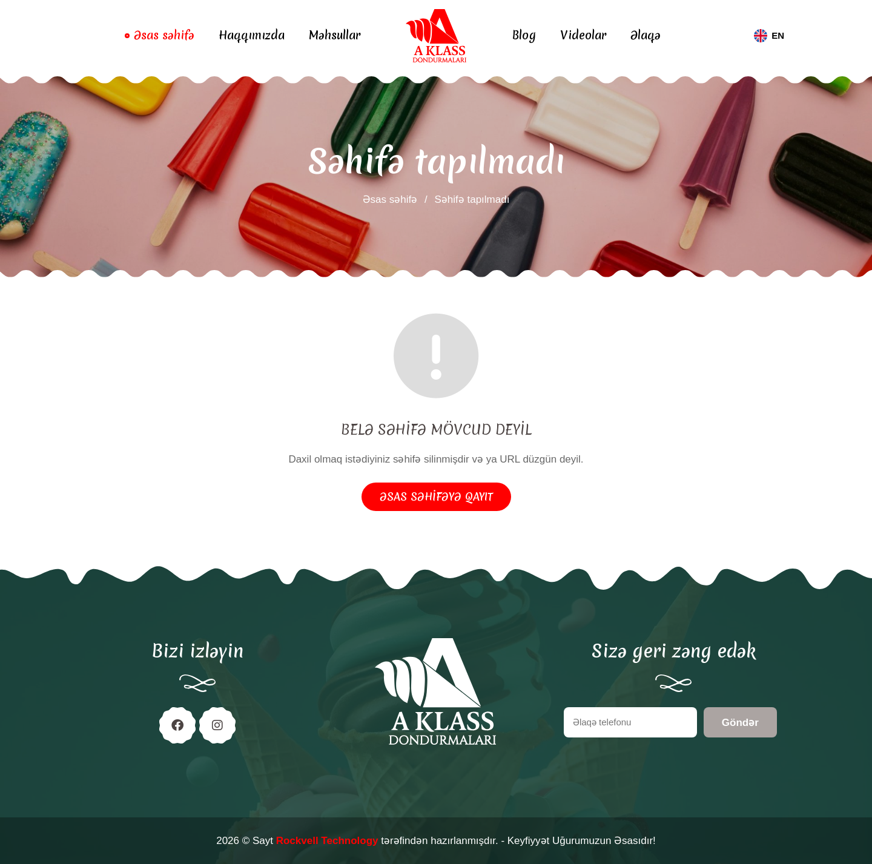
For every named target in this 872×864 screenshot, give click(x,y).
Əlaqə (645, 35)
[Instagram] (217, 725)
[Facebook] (177, 725)
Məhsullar (334, 35)
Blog (524, 35)
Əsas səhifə (164, 35)
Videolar (583, 35)
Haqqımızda (252, 35)
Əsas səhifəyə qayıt (436, 496)
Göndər (740, 722)
